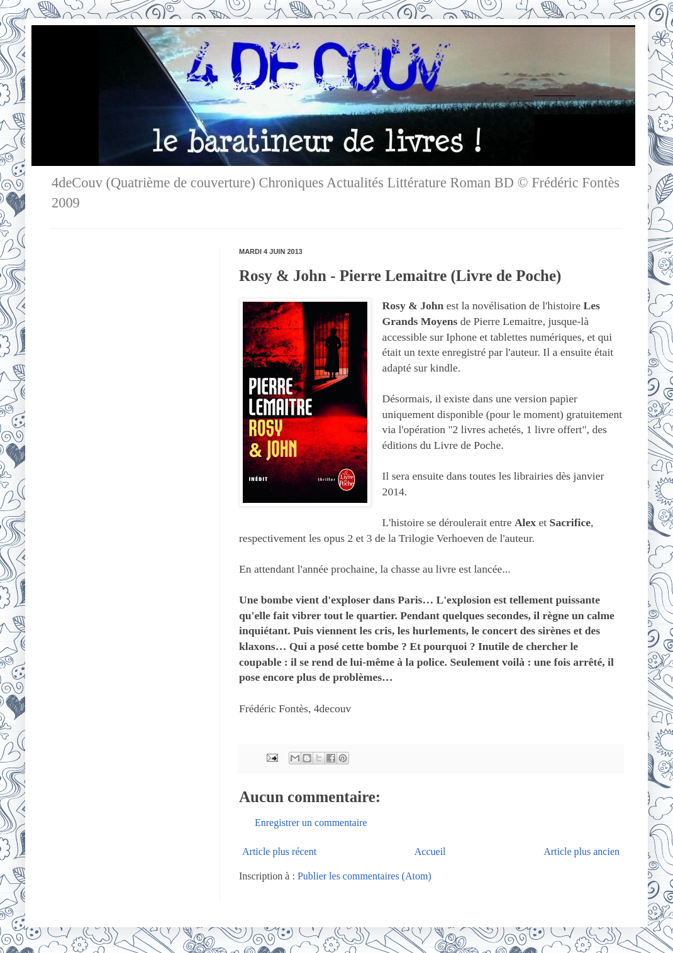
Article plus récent (279, 851)
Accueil (430, 851)
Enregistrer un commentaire (311, 822)
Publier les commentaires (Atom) (364, 876)
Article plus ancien (581, 851)
